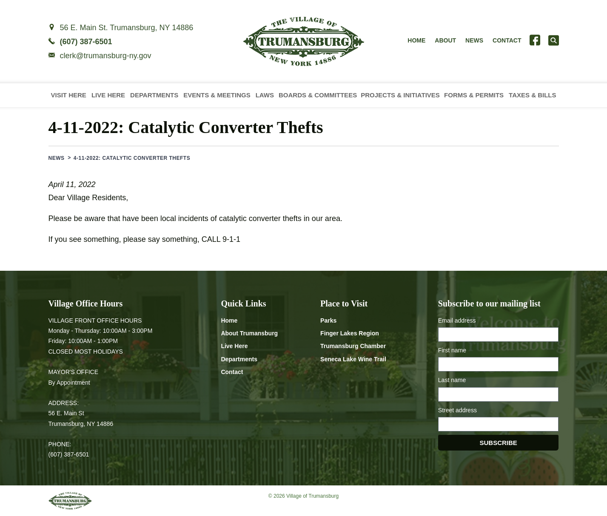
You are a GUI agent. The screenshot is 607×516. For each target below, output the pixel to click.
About (445, 40)
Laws (265, 95)
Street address (457, 410)
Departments (154, 95)
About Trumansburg (249, 333)
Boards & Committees (318, 95)
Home (416, 40)
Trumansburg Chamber (353, 346)
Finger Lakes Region (349, 333)
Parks (328, 320)
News (474, 40)
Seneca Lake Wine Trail (353, 359)
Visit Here (68, 95)
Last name (452, 380)
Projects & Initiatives (400, 95)
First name (452, 350)
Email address (457, 320)
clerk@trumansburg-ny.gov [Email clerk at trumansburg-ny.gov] (105, 55)
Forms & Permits (474, 95)
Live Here (108, 95)
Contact (507, 40)
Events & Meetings (217, 95)
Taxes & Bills (532, 95)
